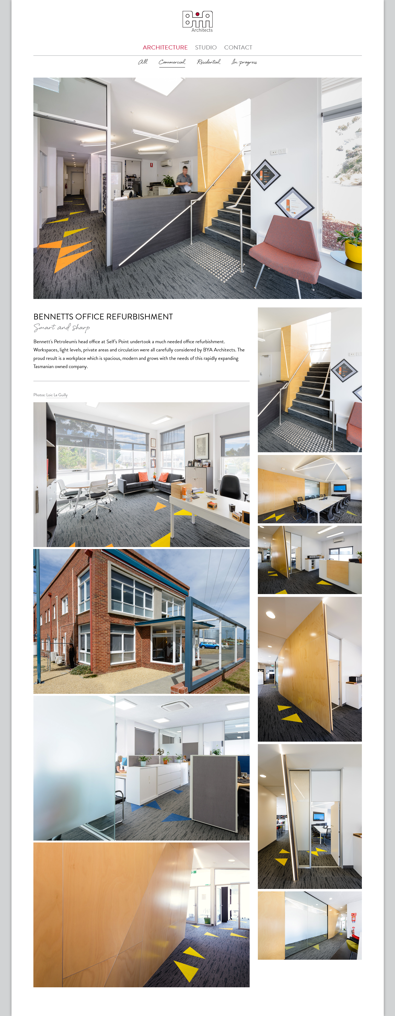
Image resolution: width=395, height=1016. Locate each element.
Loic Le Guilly (57, 395)
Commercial (172, 62)
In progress (244, 62)
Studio (206, 47)
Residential (208, 62)
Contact (238, 47)
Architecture (165, 47)
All (143, 62)
